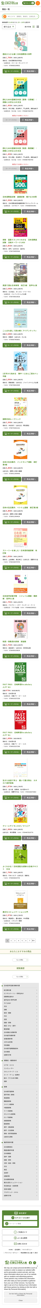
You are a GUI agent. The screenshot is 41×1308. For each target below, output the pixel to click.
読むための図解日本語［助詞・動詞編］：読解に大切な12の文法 (20, 149)
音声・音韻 (7, 1157)
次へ (33, 941)
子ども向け (7, 1003)
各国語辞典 (7, 1121)
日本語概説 (7, 1153)
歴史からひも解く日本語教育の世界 (17, 54)
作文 (5, 1016)
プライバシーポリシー (11, 1253)
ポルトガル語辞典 (9, 1114)
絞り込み (7, 26)
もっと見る (19, 960)
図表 (5, 1081)
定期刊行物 (7, 1055)
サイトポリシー (27, 1249)
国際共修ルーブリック (12, 419)
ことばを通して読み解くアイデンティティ (20, 330)
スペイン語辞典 (9, 1104)
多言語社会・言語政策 (11, 1186)
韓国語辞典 (7, 1101)
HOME (11, 1249)
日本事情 (7, 1052)
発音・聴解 (7, 1013)
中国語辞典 (7, 1108)
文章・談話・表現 (9, 1163)
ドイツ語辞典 (8, 1111)
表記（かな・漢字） (10, 1026)
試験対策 (7, 1176)
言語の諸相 (7, 1189)
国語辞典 (7, 1124)
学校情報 (7, 1045)
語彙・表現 (7, 1023)
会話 (5, 1019)
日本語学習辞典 (9, 1091)
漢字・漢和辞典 (9, 1127)
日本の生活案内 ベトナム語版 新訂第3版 (20, 507)
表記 (5, 1170)
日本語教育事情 (9, 1179)
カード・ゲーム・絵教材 (12, 1075)
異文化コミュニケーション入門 (15, 912)
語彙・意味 (7, 1160)
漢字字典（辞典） (9, 1095)
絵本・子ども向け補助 (11, 1078)
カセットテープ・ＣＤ (11, 1072)
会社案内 (17, 1249)
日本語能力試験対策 (10, 1032)
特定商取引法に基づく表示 (29, 1253)
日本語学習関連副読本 (11, 1048)
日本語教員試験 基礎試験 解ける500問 (20, 196)
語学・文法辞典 (9, 1130)
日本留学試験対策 (9, 1035)
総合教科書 (7, 990)
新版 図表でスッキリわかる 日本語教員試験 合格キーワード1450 (20, 241)
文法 (5, 1006)
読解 (5, 1010)
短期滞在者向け (9, 997)
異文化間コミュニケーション (13, 1183)
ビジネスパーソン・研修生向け (14, 993)
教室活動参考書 (9, 1150)
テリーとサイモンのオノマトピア (16, 826)
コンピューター (9, 1068)
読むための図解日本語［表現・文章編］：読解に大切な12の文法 (20, 100)
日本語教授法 (8, 1147)
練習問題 (7, 1029)
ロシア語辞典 (8, 1117)
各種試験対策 (8, 1039)
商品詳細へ (31, 71)
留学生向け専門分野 (10, 1000)
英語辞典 (7, 1098)
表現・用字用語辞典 (10, 1134)
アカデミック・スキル (11, 1192)
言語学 (6, 1173)
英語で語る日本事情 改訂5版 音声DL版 (20, 285)
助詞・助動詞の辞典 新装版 (14, 641)
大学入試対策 (8, 1042)
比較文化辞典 (8, 1137)
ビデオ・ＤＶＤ (9, 1065)
